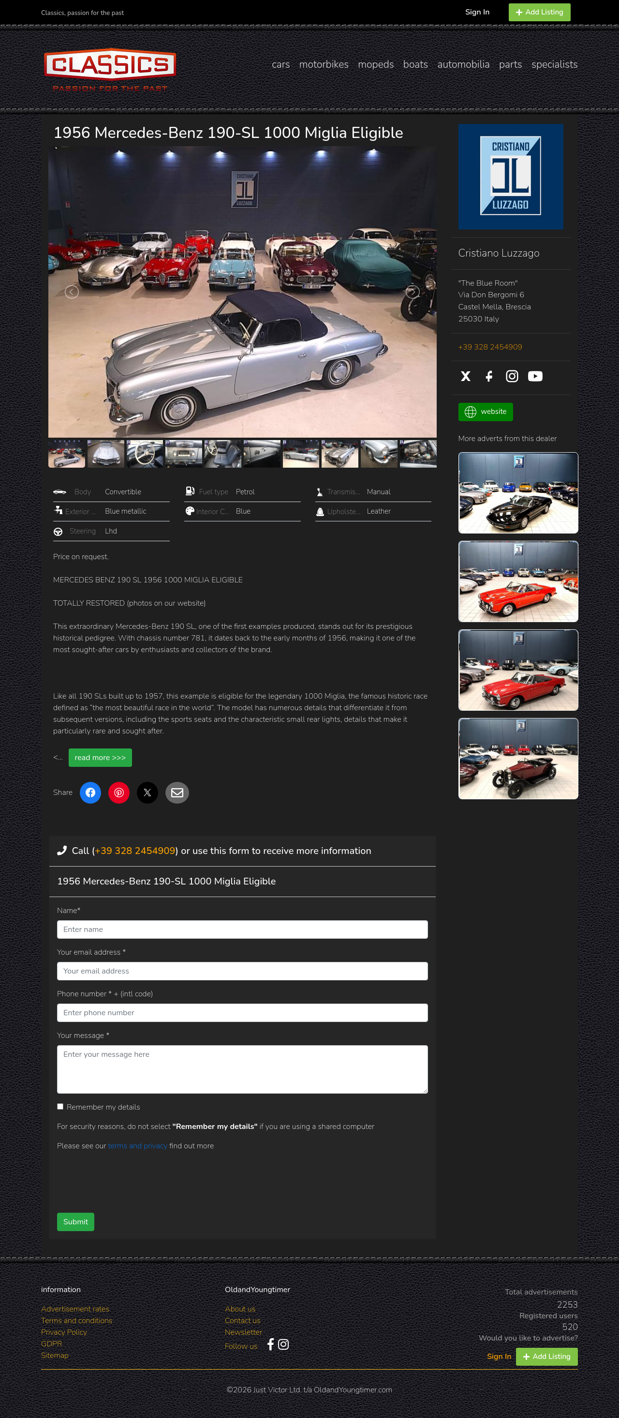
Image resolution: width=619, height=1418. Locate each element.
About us (240, 1309)
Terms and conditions (76, 1320)
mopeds (376, 64)
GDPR (51, 1344)
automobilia (463, 64)
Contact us (243, 1320)
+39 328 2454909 (135, 850)
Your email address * (91, 952)
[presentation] (226, 1178)
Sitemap (55, 1355)
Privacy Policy (64, 1332)
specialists (554, 64)
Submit (75, 1222)
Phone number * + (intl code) (105, 994)
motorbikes (324, 64)
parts (510, 64)
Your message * (83, 1035)
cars (281, 64)
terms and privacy (138, 1146)
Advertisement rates (75, 1309)
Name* (69, 910)
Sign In (477, 12)
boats (415, 64)
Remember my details (103, 1107)
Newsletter (243, 1332)
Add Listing (539, 12)
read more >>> (100, 757)
